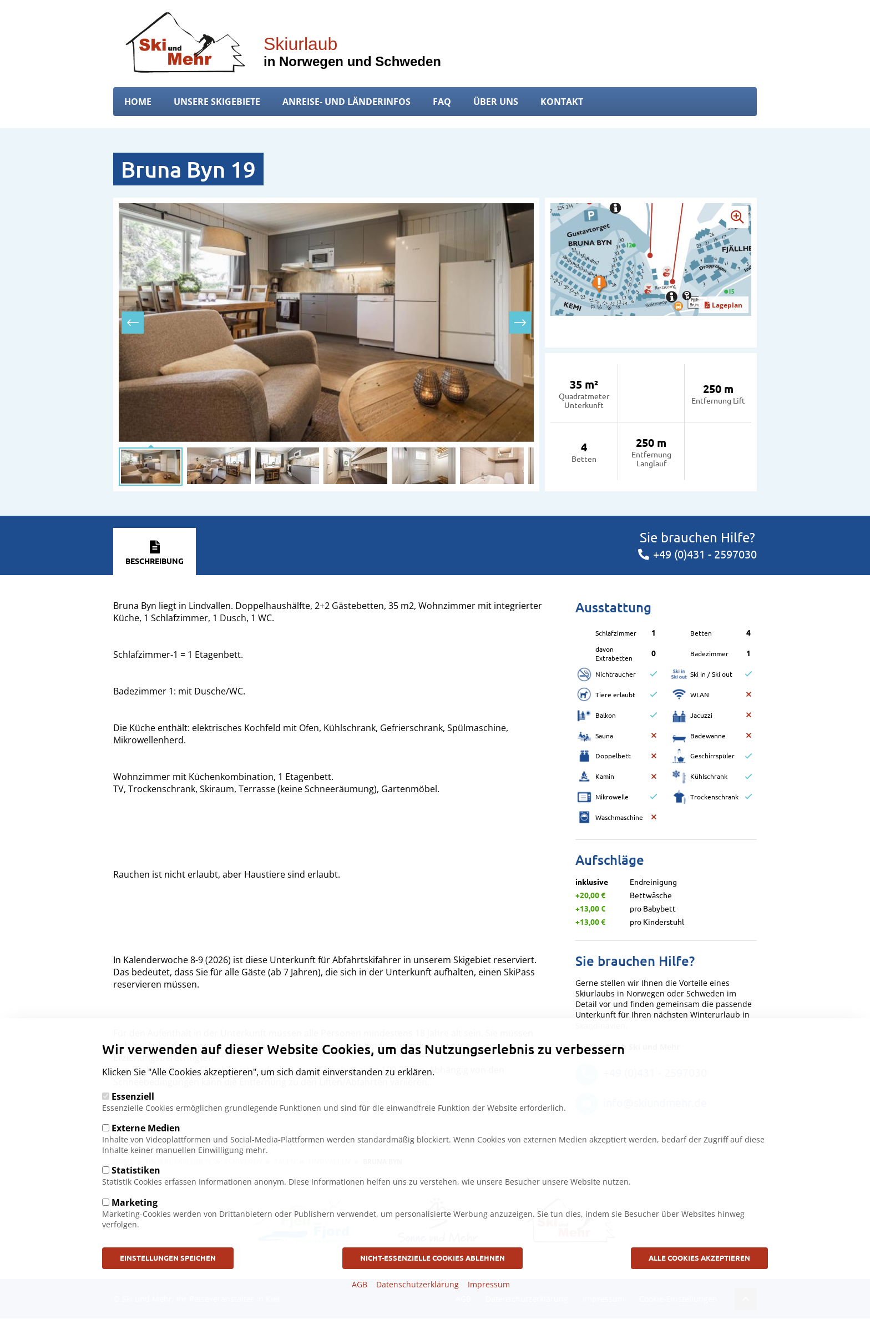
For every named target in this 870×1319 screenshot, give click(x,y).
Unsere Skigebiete (217, 101)
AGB (359, 1286)
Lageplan (723, 305)
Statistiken (136, 1171)
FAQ (442, 101)
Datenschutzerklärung (417, 1286)
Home (137, 101)
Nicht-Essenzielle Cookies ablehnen (432, 1260)
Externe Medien (146, 1129)
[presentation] (133, 322)
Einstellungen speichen (175, 1260)
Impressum (489, 1286)
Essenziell (133, 1097)
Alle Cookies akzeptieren (692, 1260)
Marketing (135, 1203)
